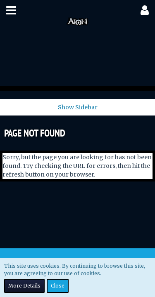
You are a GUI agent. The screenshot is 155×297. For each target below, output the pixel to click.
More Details (24, 286)
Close (57, 286)
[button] (11, 10)
